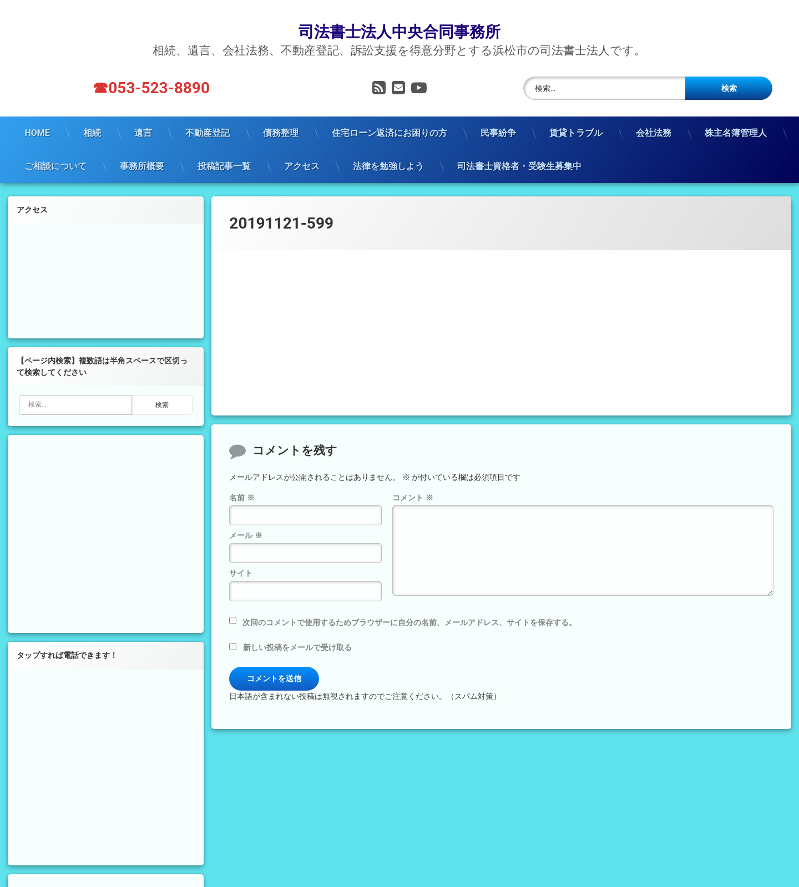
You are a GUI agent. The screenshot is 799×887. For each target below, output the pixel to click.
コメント (412, 482)
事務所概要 (142, 150)
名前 (241, 482)
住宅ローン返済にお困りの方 (389, 117)
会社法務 (653, 117)
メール (245, 520)
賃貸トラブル (576, 117)
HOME (36, 117)
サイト (240, 558)
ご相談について (55, 150)
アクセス (302, 150)
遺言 (143, 117)
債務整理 (281, 117)
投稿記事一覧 (224, 150)
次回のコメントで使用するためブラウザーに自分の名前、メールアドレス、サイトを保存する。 (409, 607)
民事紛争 (498, 117)
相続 (92, 117)
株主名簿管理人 (736, 117)
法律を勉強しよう (388, 150)
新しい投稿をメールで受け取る (297, 632)
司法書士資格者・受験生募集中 (519, 150)
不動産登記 (207, 117)
